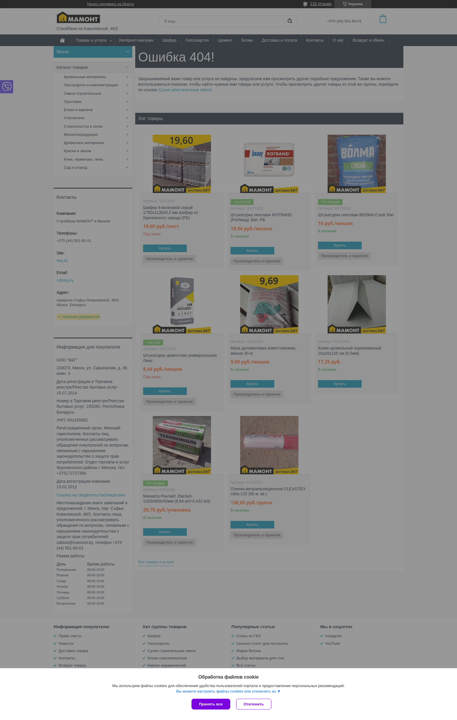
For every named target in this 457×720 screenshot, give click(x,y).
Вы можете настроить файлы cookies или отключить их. (226, 691)
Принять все (211, 704)
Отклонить (254, 704)
